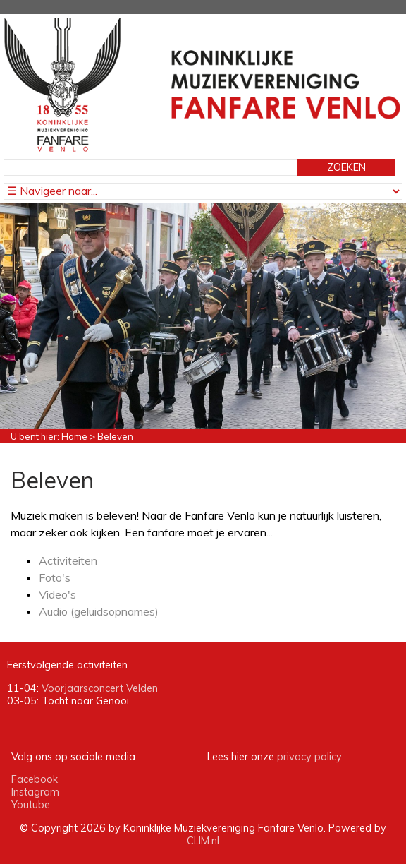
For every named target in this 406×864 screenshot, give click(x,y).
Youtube (30, 804)
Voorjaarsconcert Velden (100, 688)
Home (74, 436)
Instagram (35, 792)
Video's (57, 594)
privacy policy (309, 756)
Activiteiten (68, 560)
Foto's (54, 577)
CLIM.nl (203, 840)
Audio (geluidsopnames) (99, 611)
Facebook (34, 779)
